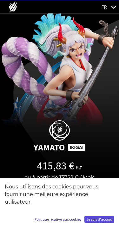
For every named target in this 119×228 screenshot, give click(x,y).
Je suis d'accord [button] (99, 219)
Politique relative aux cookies (58, 219)
